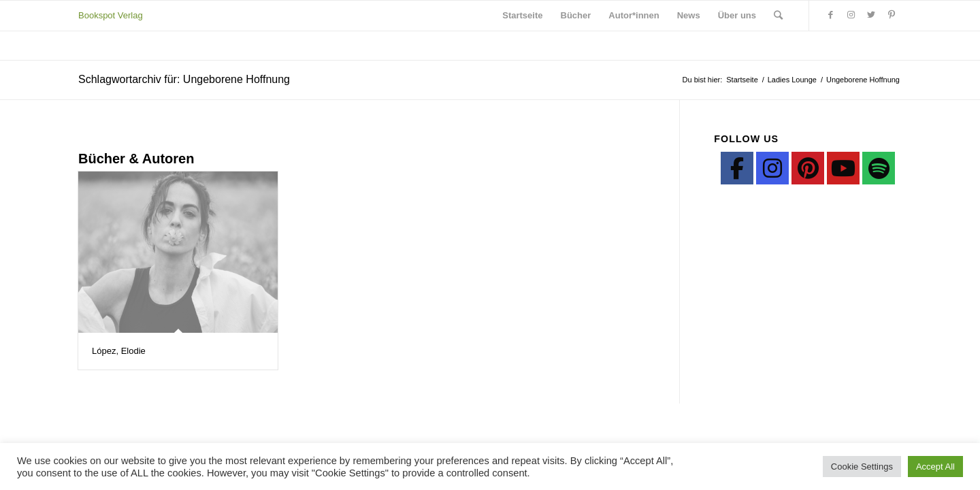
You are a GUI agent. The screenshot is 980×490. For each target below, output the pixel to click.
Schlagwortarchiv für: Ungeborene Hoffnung (184, 79)
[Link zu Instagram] (850, 15)
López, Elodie (119, 351)
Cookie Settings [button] (862, 466)
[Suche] (778, 16)
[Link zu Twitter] (871, 15)
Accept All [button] (935, 466)
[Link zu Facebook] (830, 15)
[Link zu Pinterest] (891, 15)
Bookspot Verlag (110, 15)
